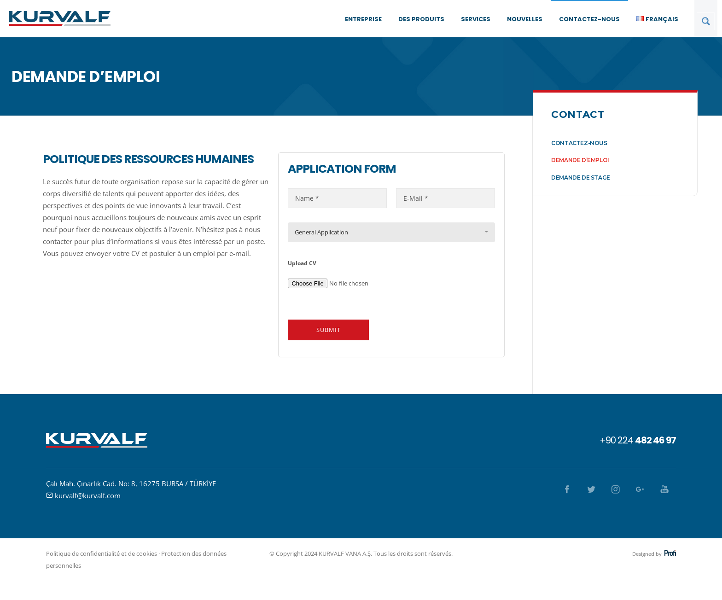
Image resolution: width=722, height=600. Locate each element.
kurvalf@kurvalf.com (88, 495)
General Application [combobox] (321, 232)
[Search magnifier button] (706, 21)
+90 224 (638, 440)
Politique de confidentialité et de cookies (101, 553)
